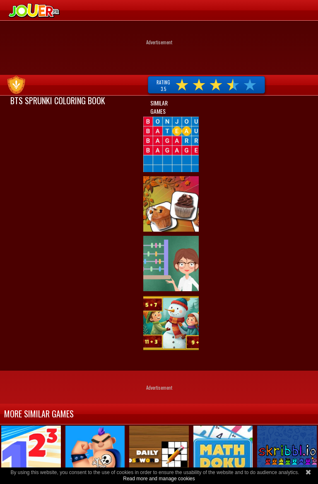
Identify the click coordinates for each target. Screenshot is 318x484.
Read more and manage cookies (159, 479)
